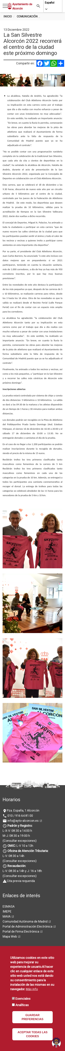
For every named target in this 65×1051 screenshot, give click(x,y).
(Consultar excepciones (19, 840)
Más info (32, 989)
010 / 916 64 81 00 (20, 815)
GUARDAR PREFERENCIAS (32, 1017)
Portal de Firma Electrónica (21, 931)
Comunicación (27, 16)
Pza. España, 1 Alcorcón (23, 810)
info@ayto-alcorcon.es (23, 820)
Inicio (7, 16)
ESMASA (9, 906)
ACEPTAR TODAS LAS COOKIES (32, 1034)
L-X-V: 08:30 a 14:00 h (17, 830)
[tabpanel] (32, 80)
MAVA (7, 916)
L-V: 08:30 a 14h (13, 856)
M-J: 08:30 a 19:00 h (16, 835)
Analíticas (22, 1005)
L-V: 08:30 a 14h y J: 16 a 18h (22, 871)
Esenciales (23, 998)
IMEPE (7, 911)
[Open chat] (56, 1042)
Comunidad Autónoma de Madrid (25, 921)
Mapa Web (10, 936)
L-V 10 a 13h (20, 845)
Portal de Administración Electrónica (27, 926)
